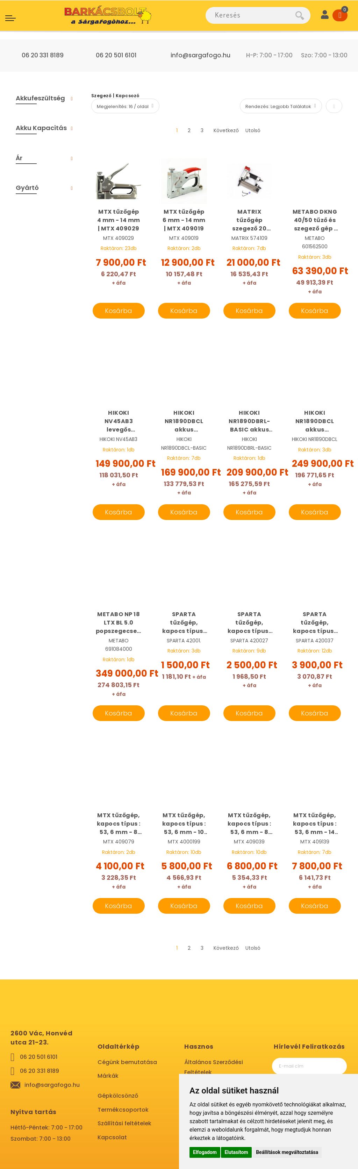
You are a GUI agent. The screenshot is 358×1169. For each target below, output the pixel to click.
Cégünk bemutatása (127, 1062)
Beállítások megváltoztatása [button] (287, 1152)
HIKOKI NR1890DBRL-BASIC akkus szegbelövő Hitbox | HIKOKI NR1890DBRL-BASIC (249, 421)
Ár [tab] (19, 158)
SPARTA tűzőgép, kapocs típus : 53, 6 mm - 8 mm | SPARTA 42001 (184, 622)
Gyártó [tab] (27, 187)
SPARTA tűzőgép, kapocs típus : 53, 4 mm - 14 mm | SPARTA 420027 (249, 622)
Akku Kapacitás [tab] (41, 127)
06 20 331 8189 (43, 55)
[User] (325, 15)
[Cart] (340, 15)
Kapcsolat (112, 1137)
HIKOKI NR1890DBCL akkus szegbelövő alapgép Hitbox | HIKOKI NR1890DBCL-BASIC (184, 421)
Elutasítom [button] (236, 1152)
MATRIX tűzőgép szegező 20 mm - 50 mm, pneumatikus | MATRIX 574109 (249, 220)
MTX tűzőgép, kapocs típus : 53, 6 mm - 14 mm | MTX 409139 (315, 823)
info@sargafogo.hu (200, 55)
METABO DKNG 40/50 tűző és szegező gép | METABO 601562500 (315, 220)
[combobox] (250, 15)
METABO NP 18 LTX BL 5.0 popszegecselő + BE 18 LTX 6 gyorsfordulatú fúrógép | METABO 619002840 (119, 622)
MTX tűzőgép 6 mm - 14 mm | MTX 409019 (184, 220)
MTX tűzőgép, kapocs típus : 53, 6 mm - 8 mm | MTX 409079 (119, 823)
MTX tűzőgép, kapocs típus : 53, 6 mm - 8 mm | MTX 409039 (249, 823)
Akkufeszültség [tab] (40, 98)
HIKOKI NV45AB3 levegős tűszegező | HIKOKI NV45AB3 (119, 421)
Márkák (108, 1076)
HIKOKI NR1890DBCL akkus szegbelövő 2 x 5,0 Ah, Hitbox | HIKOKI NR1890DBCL (314, 421)
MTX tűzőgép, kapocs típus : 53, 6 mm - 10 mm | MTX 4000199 (184, 823)
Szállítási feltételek (124, 1123)
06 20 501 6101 (116, 55)
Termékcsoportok (123, 1110)
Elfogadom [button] (205, 1152)
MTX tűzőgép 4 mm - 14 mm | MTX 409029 (118, 220)
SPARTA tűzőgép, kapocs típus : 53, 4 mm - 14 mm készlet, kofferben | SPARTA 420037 (315, 622)
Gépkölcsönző (118, 1096)
